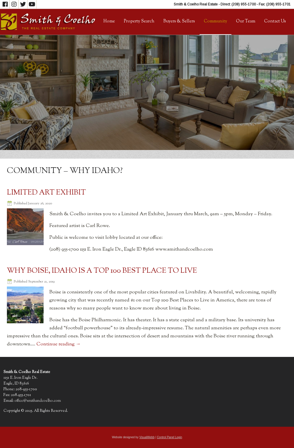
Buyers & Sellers (179, 21)
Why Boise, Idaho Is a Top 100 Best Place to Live (102, 271)
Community (215, 21)
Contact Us (275, 21)
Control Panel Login (169, 437)
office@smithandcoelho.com (37, 400)
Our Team (245, 21)
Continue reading (58, 344)
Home (109, 21)
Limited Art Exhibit (46, 193)
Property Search (139, 21)
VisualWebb (146, 437)
